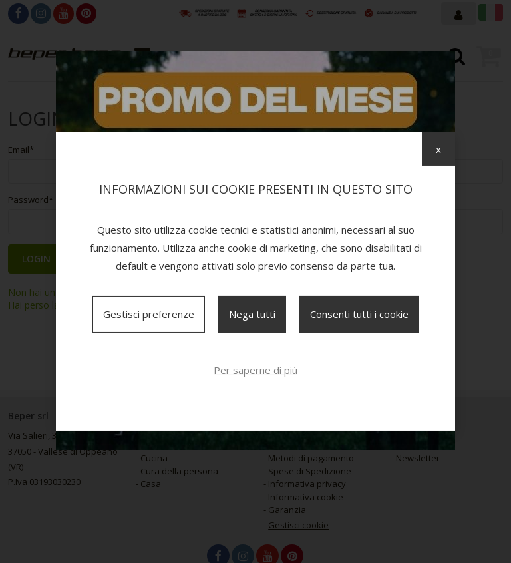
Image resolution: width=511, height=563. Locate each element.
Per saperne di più (255, 370)
